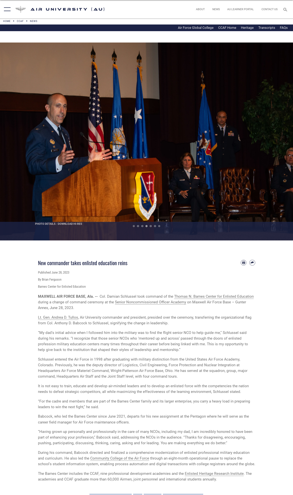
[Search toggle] (285, 9)
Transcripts (266, 28)
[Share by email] (252, 263)
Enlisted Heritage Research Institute (214, 473)
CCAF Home (227, 28)
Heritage (247, 28)
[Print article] (243, 263)
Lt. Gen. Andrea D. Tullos (58, 317)
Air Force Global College (196, 28)
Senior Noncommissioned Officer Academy (150, 302)
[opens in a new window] (240, 9)
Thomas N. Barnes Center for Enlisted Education (214, 296)
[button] (6, 9)
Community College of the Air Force (119, 458)
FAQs (284, 28)
